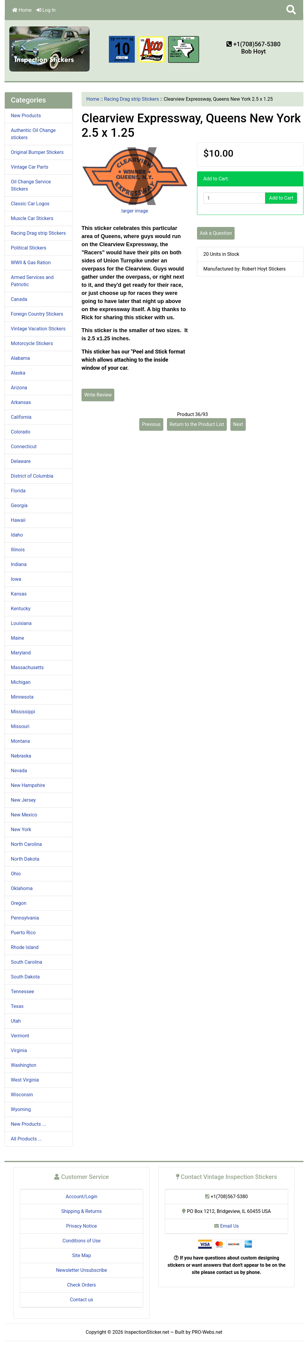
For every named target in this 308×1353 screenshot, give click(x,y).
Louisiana (21, 623)
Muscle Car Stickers (32, 218)
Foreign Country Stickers (37, 314)
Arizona (19, 387)
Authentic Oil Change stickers (33, 133)
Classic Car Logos (30, 204)
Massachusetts (27, 667)
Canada (19, 299)
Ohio (16, 874)
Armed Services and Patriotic (32, 280)
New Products (26, 115)
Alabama (20, 358)
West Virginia (25, 1080)
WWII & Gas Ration (31, 262)
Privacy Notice (81, 1226)
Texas (17, 1006)
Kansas (19, 594)
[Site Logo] (49, 48)
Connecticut (24, 446)
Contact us (81, 1299)
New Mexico (24, 815)
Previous (151, 424)
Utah (16, 1021)
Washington (23, 1065)
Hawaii (18, 520)
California (21, 417)
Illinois (18, 550)
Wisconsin (22, 1094)
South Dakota (25, 977)
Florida (18, 491)
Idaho (17, 535)
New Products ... (28, 1124)
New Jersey (23, 800)
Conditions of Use (81, 1241)
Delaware (21, 461)
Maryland (21, 653)
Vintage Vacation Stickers (38, 329)
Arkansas (21, 402)
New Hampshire (28, 785)
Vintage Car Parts (29, 167)
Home (22, 10)
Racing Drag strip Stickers (131, 99)
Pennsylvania (25, 918)
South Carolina (26, 962)
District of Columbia (32, 476)
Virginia (19, 1050)
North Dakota (25, 859)
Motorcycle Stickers (32, 343)
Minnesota (22, 697)
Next (238, 424)
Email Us (226, 1226)
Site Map (81, 1255)
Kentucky (20, 608)
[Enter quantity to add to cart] (234, 198)
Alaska (18, 373)
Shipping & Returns (81, 1211)
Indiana (18, 564)
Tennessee (22, 991)
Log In (46, 10)
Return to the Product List (197, 424)
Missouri (20, 726)
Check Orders (81, 1285)
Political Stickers (28, 248)
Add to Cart (281, 198)
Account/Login (81, 1196)
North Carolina (26, 844)
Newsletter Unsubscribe (81, 1270)
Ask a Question (216, 233)
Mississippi (23, 712)
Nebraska (21, 756)
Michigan (20, 682)
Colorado (20, 432)
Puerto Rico (23, 932)
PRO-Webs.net (207, 1332)
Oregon (18, 903)
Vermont (20, 1036)
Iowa (16, 579)
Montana (20, 741)
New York (21, 829)
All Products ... (26, 1139)
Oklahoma (21, 888)
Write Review (98, 395)
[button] (291, 10)
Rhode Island (24, 947)
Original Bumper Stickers (37, 152)
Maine (17, 638)
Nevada (19, 770)
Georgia (19, 505)
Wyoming (21, 1109)
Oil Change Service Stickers (31, 185)
